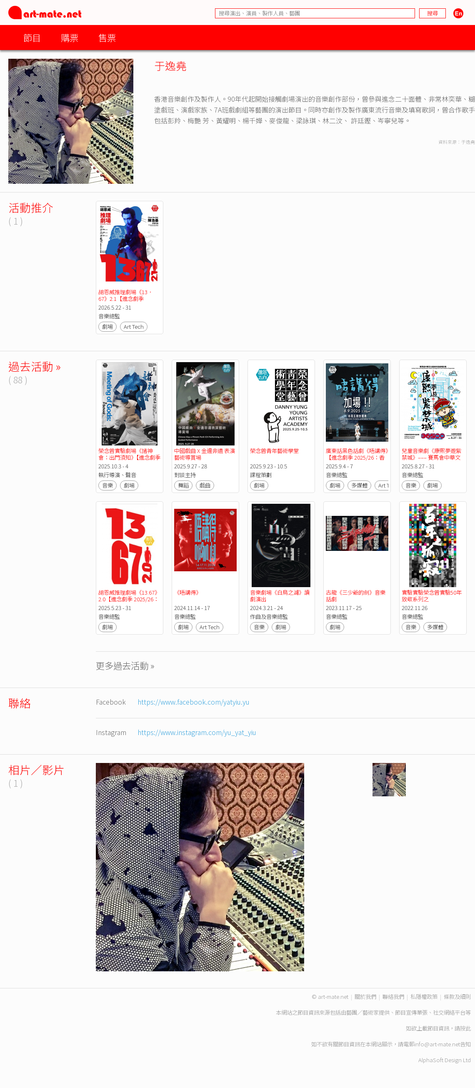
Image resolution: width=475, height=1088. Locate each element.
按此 (465, 1028)
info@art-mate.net (437, 1044)
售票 (107, 37)
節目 (32, 37)
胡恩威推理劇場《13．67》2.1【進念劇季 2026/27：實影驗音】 (125, 298)
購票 (69, 37)
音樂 (107, 485)
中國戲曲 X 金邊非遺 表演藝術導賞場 (204, 454)
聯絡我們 (393, 996)
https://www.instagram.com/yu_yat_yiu (197, 732)
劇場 (107, 326)
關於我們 (365, 996)
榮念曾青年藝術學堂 (274, 451)
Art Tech (134, 326)
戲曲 (205, 485)
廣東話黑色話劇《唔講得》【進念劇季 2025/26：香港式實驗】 (357, 457)
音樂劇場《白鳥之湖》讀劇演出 (280, 595)
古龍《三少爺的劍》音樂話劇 (355, 595)
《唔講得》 (187, 592)
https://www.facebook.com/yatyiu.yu (194, 702)
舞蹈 (183, 485)
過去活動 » (34, 366)
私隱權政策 (424, 996)
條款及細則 (457, 996)
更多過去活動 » (125, 665)
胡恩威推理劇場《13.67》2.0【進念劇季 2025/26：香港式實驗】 (129, 599)
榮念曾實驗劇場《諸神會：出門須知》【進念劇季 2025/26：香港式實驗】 (130, 457)
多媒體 (359, 485)
